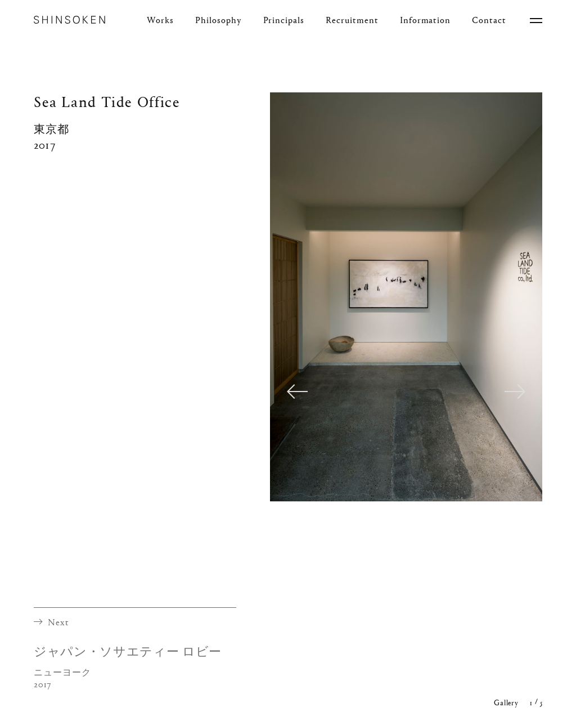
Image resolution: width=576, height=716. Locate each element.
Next (515, 391)
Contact (489, 20)
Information (425, 20)
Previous (297, 391)
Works (160, 20)
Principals (284, 20)
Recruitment (352, 20)
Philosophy (218, 20)
